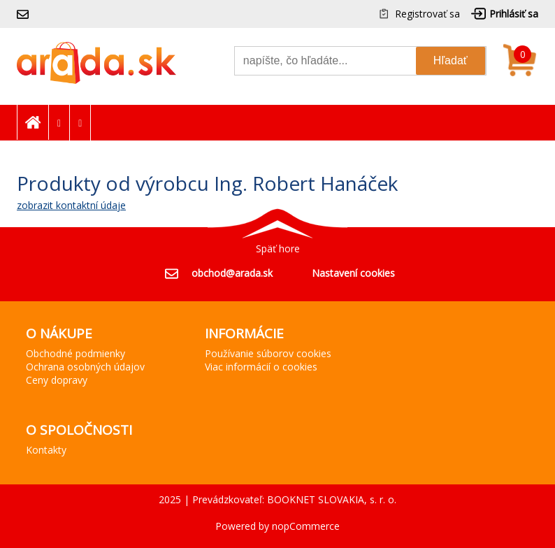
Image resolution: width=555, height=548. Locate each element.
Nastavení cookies (353, 273)
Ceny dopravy (56, 380)
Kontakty (46, 449)
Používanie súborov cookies (268, 353)
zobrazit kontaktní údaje (71, 205)
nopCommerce (306, 526)
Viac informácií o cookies (261, 366)
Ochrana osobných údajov (85, 366)
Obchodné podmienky (75, 353)
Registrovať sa (427, 13)
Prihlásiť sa (513, 13)
